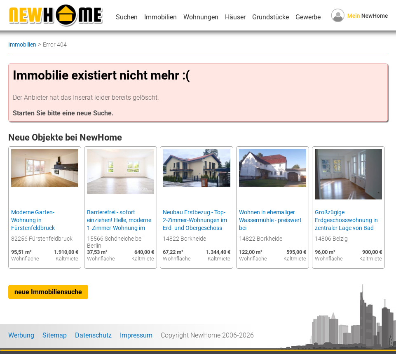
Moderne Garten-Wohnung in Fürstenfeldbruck (33, 220)
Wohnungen (200, 17)
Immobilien (160, 17)
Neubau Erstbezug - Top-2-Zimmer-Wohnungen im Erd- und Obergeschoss (195, 220)
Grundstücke (270, 17)
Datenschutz (93, 335)
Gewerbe (308, 17)
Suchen (127, 17)
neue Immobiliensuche (48, 292)
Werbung (21, 335)
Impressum (136, 335)
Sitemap (54, 335)
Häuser (235, 17)
